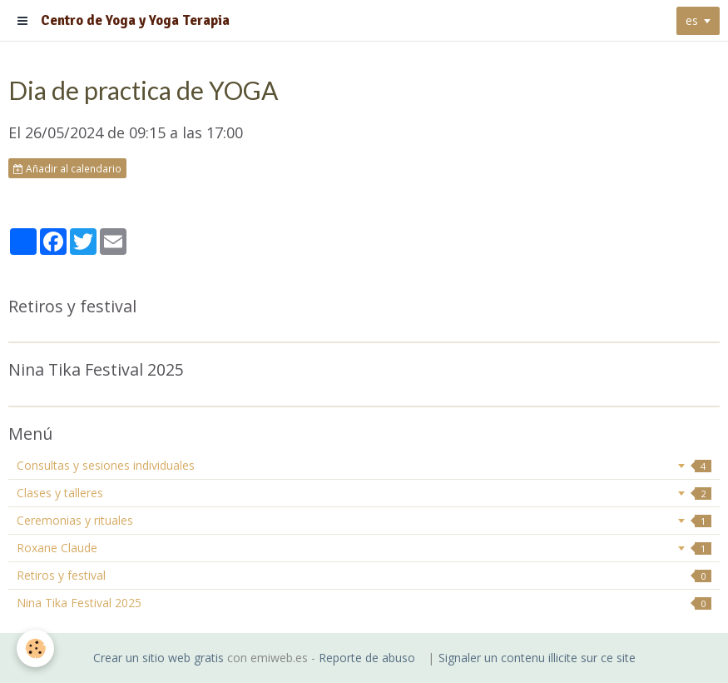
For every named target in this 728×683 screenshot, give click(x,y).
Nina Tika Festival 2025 (364, 603)
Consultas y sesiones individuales (364, 465)
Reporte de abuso (367, 658)
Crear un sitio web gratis (158, 658)
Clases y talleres (364, 493)
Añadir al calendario (67, 168)
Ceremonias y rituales (364, 520)
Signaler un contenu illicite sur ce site (537, 658)
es (692, 20)
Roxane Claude (364, 548)
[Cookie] (35, 648)
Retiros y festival (364, 575)
